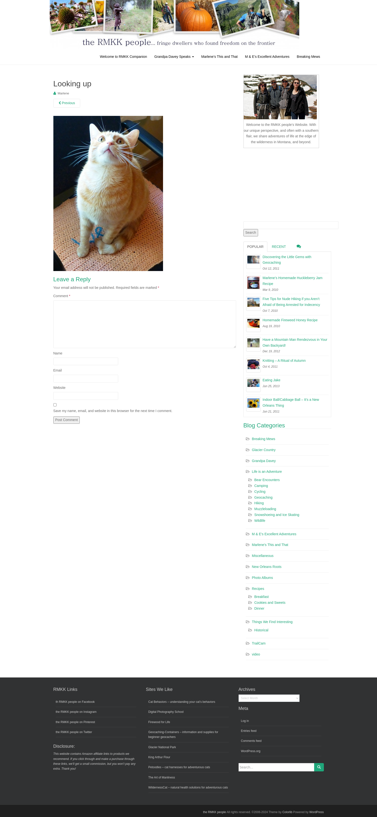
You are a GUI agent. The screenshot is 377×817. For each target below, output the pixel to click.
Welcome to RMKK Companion (123, 57)
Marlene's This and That (270, 545)
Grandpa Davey (264, 461)
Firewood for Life (159, 722)
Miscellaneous (263, 556)
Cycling (260, 492)
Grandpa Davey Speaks (174, 57)
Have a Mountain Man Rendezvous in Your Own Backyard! (295, 342)
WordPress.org (251, 751)
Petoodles (154, 767)
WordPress (316, 812)
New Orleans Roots (266, 567)
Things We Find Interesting (272, 622)
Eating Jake (271, 380)
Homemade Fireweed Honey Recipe (290, 320)
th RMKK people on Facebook (75, 702)
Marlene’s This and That (219, 57)
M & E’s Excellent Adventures (267, 57)
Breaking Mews (308, 57)
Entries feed (249, 731)
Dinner (259, 608)
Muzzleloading (265, 509)
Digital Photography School (166, 712)
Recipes (258, 589)
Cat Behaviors (157, 702)
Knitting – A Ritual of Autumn (284, 361)
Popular (255, 247)
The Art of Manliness (161, 777)
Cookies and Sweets (270, 603)
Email (57, 370)
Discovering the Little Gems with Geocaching (287, 260)
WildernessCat (157, 787)
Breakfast (261, 597)
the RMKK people (214, 812)
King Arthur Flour (159, 757)
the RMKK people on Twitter (74, 732)
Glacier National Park (162, 747)
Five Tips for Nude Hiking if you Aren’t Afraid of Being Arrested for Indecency (291, 302)
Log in (245, 721)
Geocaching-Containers (163, 732)
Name (57, 353)
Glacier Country (264, 450)
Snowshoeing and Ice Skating (276, 515)
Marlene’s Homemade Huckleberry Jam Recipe (293, 281)
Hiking (259, 503)
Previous (66, 103)
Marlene (63, 93)
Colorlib (287, 812)
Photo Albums (262, 578)
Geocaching (263, 497)
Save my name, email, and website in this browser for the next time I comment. (113, 411)
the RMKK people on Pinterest (75, 722)
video (256, 654)
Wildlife (259, 521)
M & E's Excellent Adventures (274, 534)
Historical (261, 630)
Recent (279, 247)
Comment (61, 296)
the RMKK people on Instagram (76, 712)
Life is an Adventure (267, 472)
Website (59, 388)
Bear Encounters (267, 480)
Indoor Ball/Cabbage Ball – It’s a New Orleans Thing (291, 402)
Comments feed (251, 741)
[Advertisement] (280, 183)
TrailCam (259, 643)
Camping (261, 486)
